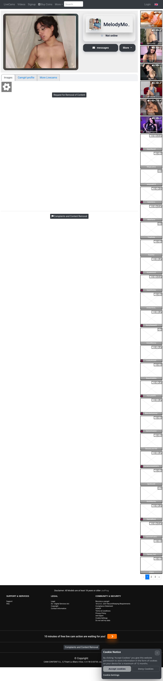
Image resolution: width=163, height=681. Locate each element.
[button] (156, 4)
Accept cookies (117, 668)
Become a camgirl (102, 601)
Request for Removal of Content (69, 95)
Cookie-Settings (102, 618)
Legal (53, 601)
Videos (21, 4)
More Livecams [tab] (48, 77)
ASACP (98, 608)
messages (100, 47)
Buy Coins (45, 4)
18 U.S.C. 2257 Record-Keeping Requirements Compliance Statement (113, 605)
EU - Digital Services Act (60, 604)
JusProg (105, 590)
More (58, 4)
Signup (32, 4)
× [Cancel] (157, 653)
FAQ (8, 604)
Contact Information (58, 608)
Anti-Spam (99, 616)
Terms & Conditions (103, 611)
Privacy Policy (101, 613)
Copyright (54, 606)
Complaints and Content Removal (81, 647)
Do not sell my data (103, 620)
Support (9, 601)
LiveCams (9, 4)
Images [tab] (8, 77)
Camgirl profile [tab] (26, 77)
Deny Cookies (145, 668)
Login (147, 4)
